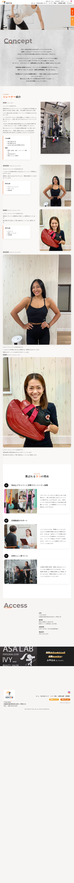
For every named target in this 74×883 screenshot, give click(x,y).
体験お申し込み (65, 699)
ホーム (37, 696)
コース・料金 (53, 696)
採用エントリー (54, 699)
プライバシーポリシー (65, 702)
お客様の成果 (61, 696)
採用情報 (67, 696)
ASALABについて (44, 696)
